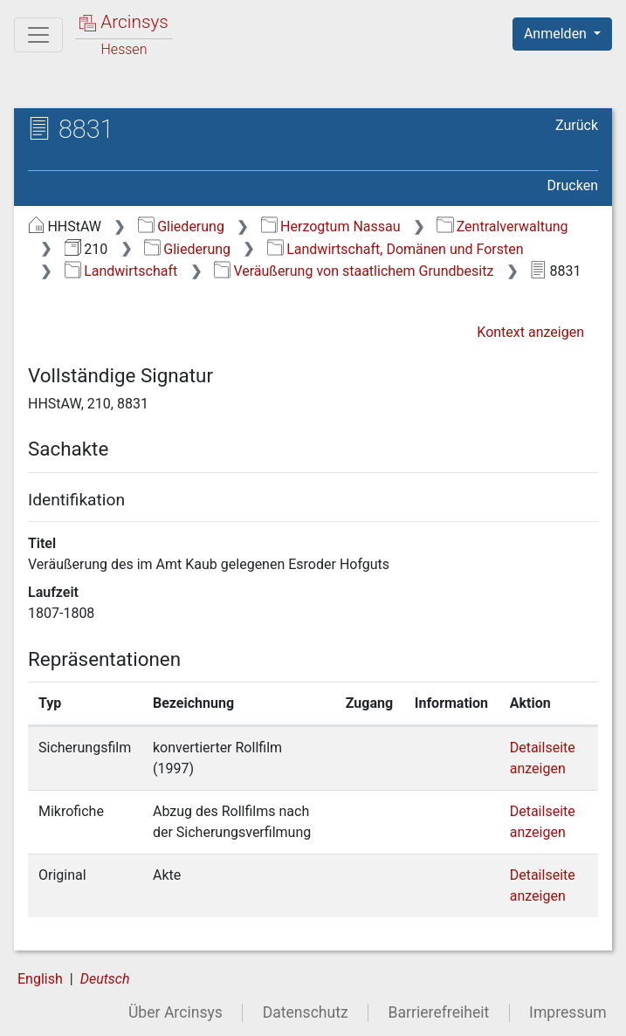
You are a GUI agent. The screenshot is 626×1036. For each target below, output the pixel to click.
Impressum (568, 1012)
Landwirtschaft (121, 271)
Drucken (572, 185)
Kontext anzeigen (530, 332)
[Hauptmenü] (38, 34)
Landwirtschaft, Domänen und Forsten (395, 249)
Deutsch (105, 979)
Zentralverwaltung (502, 226)
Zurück (576, 125)
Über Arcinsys (175, 1012)
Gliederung (181, 226)
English (40, 979)
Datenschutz (305, 1012)
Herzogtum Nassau (331, 226)
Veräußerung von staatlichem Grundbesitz (353, 271)
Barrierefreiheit (439, 1012)
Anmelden (557, 33)
